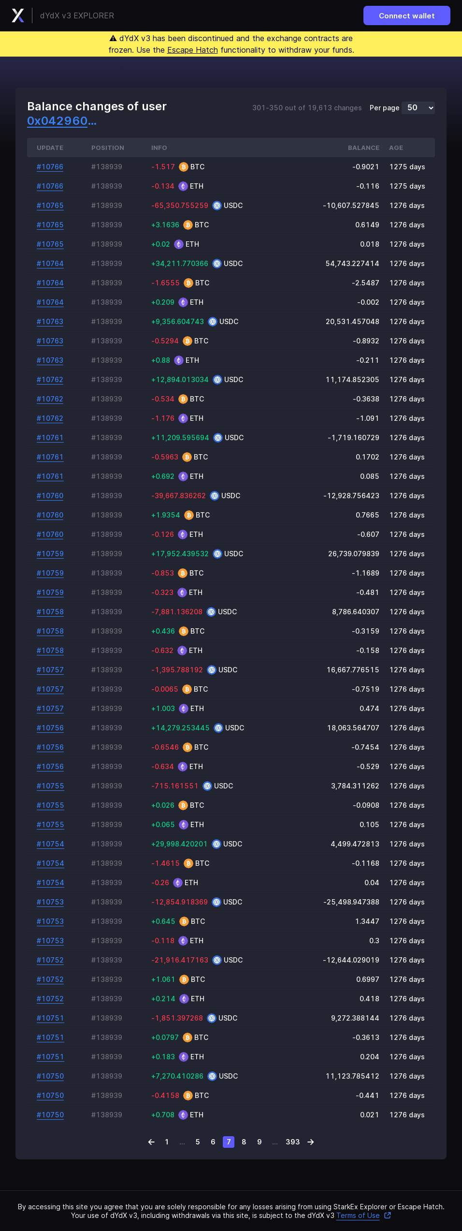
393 (293, 1142)
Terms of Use (363, 1215)
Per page (385, 107)
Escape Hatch (192, 50)
